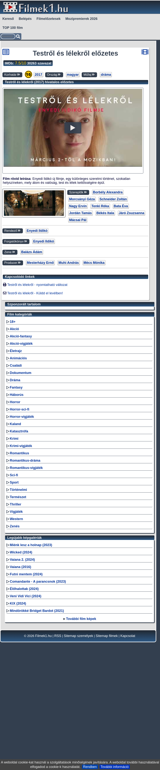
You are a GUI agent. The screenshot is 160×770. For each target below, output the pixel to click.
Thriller (15, 613)
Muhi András (68, 317)
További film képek (81, 728)
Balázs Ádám (31, 306)
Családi (16, 474)
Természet (18, 606)
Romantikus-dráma (25, 569)
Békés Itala (105, 267)
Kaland (15, 533)
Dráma (15, 489)
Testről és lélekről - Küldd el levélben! (35, 348)
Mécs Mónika (94, 317)
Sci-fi (14, 584)
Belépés (25, 19)
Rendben (90, 767)
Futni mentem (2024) (26, 683)
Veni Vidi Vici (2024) (25, 705)
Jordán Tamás (80, 267)
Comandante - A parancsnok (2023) (38, 690)
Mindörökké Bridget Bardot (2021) (37, 720)
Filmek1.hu (43, 745)
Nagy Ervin (78, 260)
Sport (14, 591)
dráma (106, 74)
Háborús (16, 504)
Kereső (8, 19)
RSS (57, 745)
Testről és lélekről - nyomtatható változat (37, 339)
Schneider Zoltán (113, 254)
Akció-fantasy (21, 445)
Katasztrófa (19, 540)
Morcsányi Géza (82, 254)
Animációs (18, 467)
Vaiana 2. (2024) (22, 669)
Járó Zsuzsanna (131, 267)
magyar (73, 74)
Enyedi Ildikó (37, 285)
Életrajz (16, 460)
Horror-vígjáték (22, 526)
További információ (115, 767)
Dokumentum (20, 482)
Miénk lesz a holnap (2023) (31, 654)
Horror (15, 511)
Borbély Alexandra (108, 247)
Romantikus (19, 562)
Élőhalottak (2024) (24, 698)
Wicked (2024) (21, 661)
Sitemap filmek (107, 745)
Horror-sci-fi (19, 518)
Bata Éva (121, 260)
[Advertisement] (73, 215)
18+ (13, 431)
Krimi (14, 547)
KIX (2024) (18, 712)
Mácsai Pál (77, 274)
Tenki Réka (100, 260)
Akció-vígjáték (21, 453)
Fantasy (16, 496)
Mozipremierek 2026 (81, 19)
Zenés (14, 635)
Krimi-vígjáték (21, 555)
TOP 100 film (12, 28)
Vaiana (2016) (20, 676)
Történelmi (18, 599)
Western (16, 628)
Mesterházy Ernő (40, 317)
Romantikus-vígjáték (26, 577)
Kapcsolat (127, 745)
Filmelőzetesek (49, 19)
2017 (38, 74)
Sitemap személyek (78, 745)
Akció (14, 438)
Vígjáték (16, 621)
